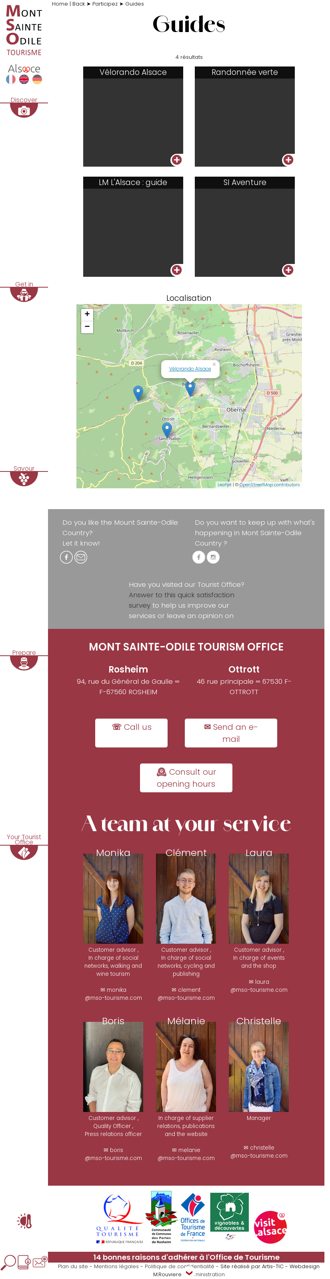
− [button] (87, 328)
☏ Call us (132, 727)
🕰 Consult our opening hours (186, 778)
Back (79, 4)
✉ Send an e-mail (231, 733)
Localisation (189, 298)
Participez (105, 4)
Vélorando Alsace (190, 369)
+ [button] (87, 315)
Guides (134, 4)
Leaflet (225, 485)
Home (61, 4)
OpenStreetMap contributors (270, 485)
